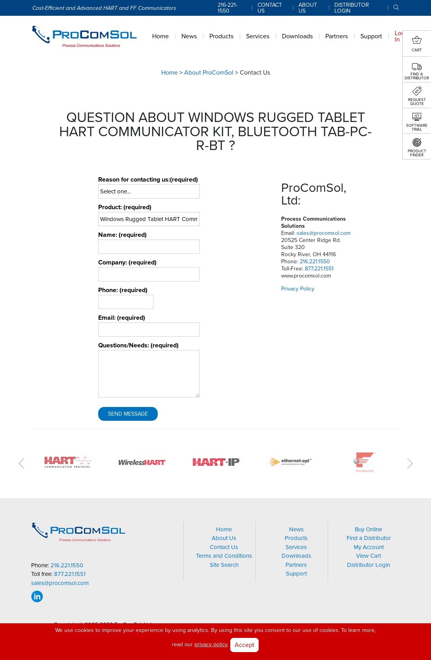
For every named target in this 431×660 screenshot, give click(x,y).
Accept (244, 644)
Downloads (296, 555)
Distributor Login (368, 565)
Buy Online (368, 529)
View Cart (368, 555)
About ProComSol (208, 72)
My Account (369, 547)
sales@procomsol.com (324, 233)
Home (169, 72)
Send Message (128, 414)
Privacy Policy (297, 289)
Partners (296, 565)
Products (296, 538)
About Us (224, 538)
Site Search (224, 565)
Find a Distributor (369, 538)
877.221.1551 (319, 269)
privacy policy (211, 644)
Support (296, 573)
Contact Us (224, 547)
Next (410, 463)
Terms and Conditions (224, 555)
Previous (21, 463)
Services (296, 547)
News (296, 529)
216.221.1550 (315, 261)
